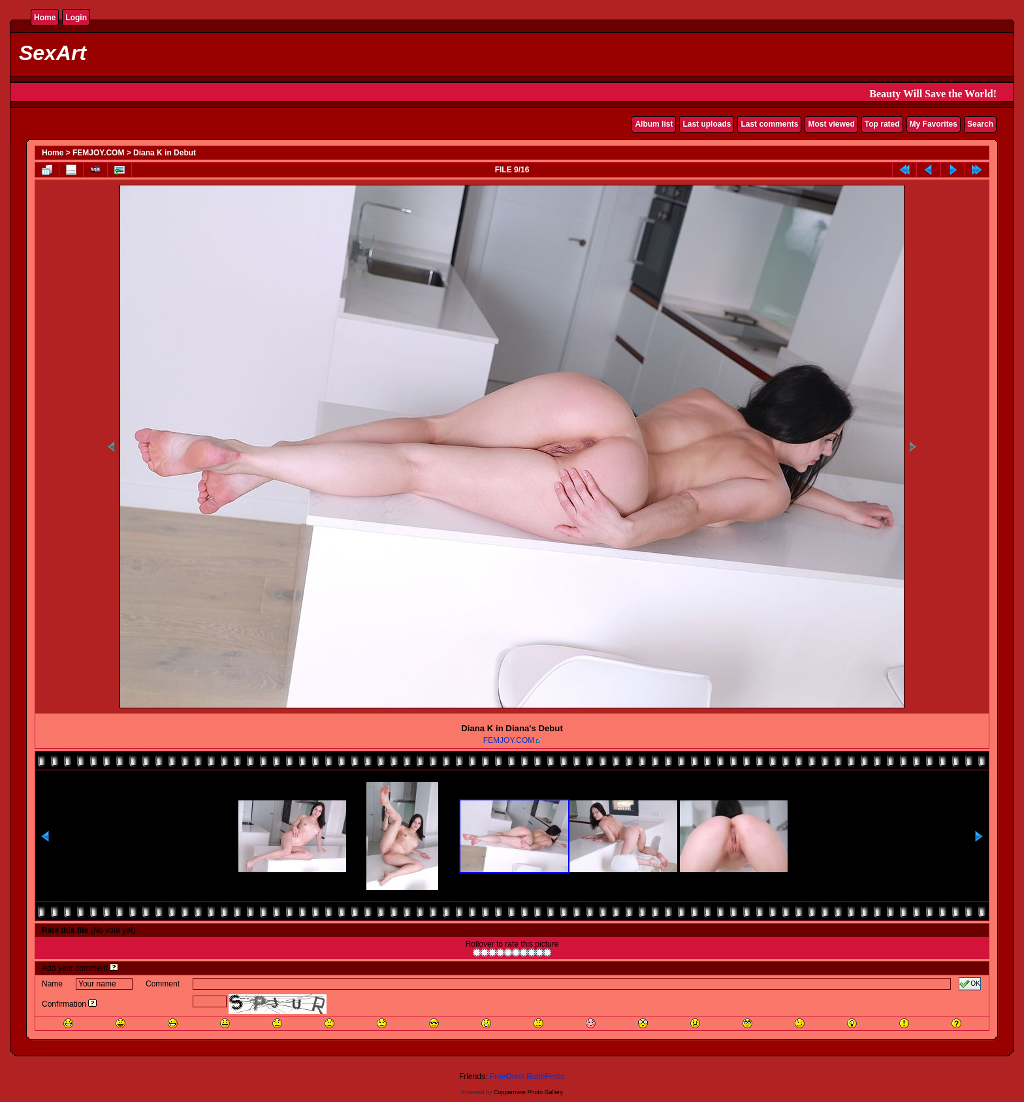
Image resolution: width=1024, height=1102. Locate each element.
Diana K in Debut (164, 152)
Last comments (769, 124)
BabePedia (545, 1076)
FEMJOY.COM (98, 152)
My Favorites (933, 124)
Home (45, 17)
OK (969, 984)
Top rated (882, 124)
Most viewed (831, 124)
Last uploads (706, 124)
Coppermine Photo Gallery (528, 1092)
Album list (654, 124)
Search (980, 124)
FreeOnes (507, 1076)
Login (76, 17)
